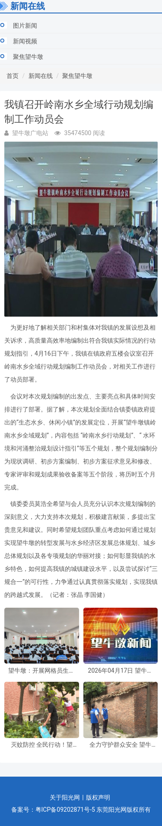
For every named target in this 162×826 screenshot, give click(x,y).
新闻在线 (41, 75)
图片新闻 (25, 25)
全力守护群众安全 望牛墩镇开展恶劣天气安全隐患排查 (120, 745)
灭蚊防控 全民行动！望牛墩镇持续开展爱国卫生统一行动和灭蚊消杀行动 (41, 745)
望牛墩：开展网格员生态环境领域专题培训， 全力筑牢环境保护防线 (41, 670)
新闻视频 (25, 41)
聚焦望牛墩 (28, 56)
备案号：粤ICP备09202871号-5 (53, 809)
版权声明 (98, 797)
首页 (12, 75)
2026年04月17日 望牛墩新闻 (120, 670)
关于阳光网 (65, 797)
